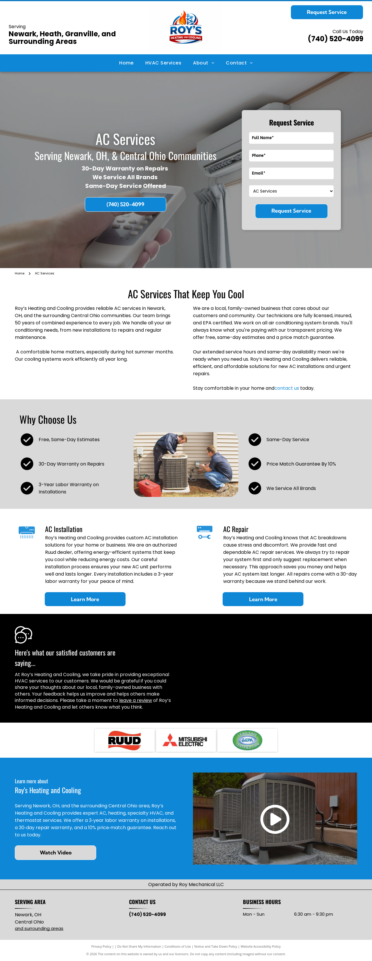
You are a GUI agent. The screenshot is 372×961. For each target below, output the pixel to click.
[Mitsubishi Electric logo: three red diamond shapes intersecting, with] (186, 740)
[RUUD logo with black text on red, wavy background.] (124, 740)
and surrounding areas (39, 928)
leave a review (135, 700)
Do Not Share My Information (139, 946)
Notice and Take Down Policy (215, 946)
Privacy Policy (101, 946)
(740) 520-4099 (335, 39)
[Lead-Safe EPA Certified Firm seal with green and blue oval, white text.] (247, 740)
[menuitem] (126, 63)
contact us (286, 388)
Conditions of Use (177, 946)
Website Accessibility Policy (261, 946)
